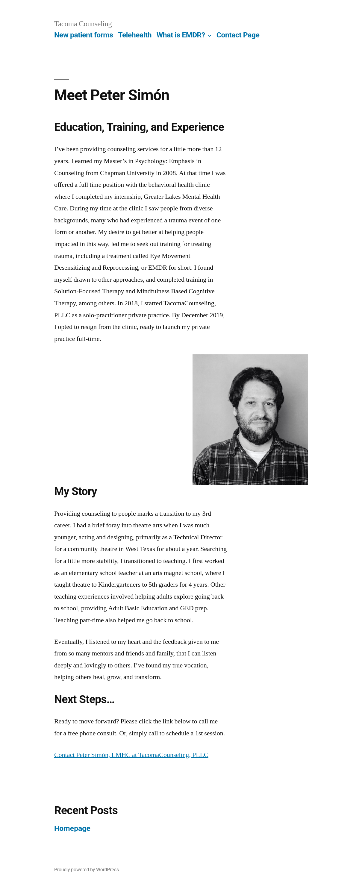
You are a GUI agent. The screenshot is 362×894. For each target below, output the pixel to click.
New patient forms (83, 35)
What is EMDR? (181, 35)
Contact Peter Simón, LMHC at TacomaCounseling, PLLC (131, 755)
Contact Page (238, 35)
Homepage (72, 828)
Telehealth (135, 35)
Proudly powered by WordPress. (87, 869)
